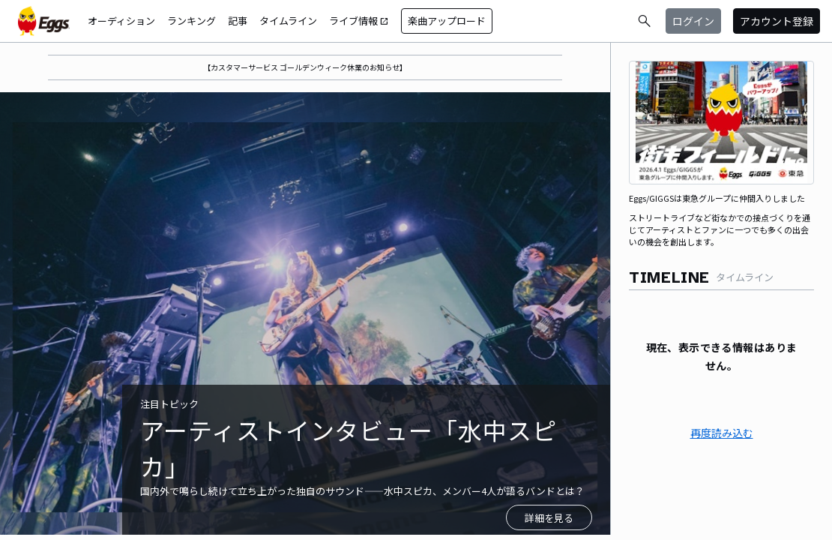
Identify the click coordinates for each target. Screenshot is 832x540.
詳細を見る (549, 518)
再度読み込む (721, 432)
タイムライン (288, 21)
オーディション (121, 21)
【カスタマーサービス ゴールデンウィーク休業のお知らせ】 (305, 67)
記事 (237, 21)
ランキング (191, 21)
